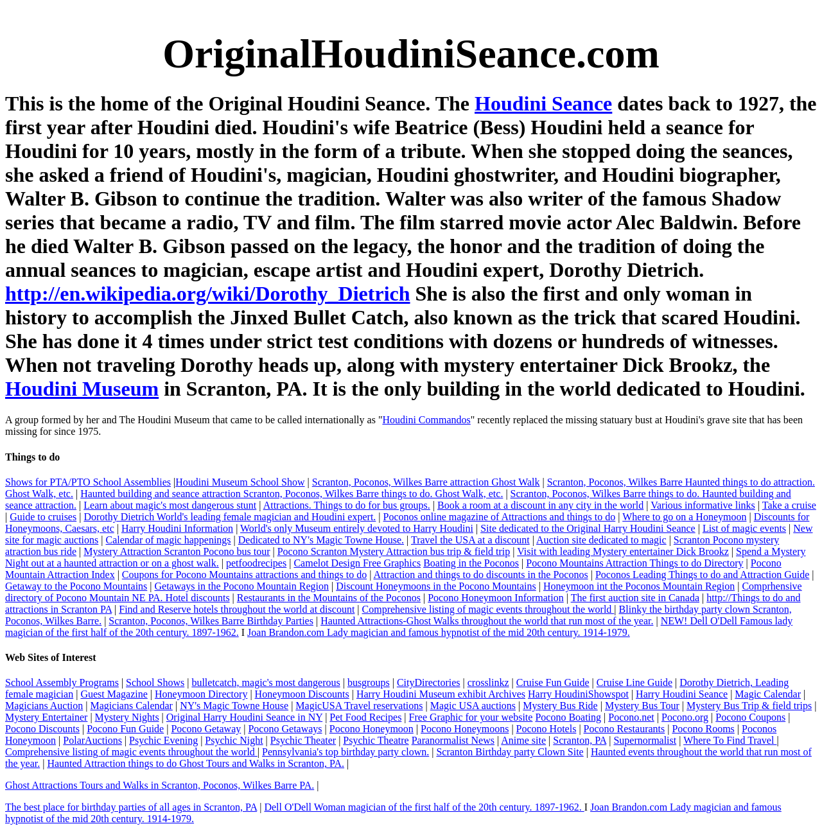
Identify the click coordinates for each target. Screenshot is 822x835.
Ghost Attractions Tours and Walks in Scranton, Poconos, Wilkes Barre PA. (159, 785)
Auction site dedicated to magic (601, 539)
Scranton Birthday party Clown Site (509, 751)
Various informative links (703, 505)
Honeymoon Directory (201, 694)
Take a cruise (789, 505)
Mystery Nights (127, 717)
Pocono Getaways (285, 728)
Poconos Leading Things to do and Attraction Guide (702, 574)
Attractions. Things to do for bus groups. (346, 505)
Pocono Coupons (750, 717)
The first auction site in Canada (635, 597)
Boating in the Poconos (471, 563)
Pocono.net (631, 717)
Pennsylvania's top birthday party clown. (345, 751)
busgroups (368, 682)
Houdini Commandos (426, 419)
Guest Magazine (113, 694)
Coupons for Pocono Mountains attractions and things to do (244, 574)
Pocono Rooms (703, 728)
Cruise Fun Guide (553, 682)
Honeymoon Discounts (302, 694)
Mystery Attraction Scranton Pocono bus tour (176, 551)
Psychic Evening (163, 740)
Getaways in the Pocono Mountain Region (242, 586)
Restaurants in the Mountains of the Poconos (329, 597)
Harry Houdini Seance (682, 694)
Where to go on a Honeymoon (684, 516)
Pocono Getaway (206, 728)
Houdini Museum (82, 388)
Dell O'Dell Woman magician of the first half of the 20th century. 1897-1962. (424, 807)
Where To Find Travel (729, 740)
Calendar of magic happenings (168, 539)
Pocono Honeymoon (371, 728)
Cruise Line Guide (634, 682)
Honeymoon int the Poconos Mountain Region (639, 586)
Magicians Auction (44, 705)
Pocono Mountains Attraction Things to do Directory (634, 563)
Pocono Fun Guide (125, 728)
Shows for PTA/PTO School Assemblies (88, 482)
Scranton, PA (579, 740)
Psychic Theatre (375, 740)
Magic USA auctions (473, 705)
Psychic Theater (303, 740)
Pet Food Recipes (365, 717)
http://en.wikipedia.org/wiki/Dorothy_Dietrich (207, 293)
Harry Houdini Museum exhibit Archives (440, 694)
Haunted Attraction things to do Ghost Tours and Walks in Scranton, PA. (195, 763)
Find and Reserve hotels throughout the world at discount (236, 609)
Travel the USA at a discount (470, 539)
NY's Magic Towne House (234, 705)
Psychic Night (234, 740)
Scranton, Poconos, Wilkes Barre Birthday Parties (211, 620)
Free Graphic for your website (471, 717)
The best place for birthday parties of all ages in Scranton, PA (131, 807)
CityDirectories (428, 682)
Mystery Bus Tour (642, 705)
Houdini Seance (543, 103)
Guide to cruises (43, 516)
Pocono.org (684, 717)
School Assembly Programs (62, 682)
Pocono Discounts (42, 728)
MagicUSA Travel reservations (359, 705)
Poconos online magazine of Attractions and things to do (499, 516)
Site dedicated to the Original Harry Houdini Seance (587, 528)
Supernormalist (644, 740)
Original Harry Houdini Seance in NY (244, 717)
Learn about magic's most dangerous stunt (169, 505)
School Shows (155, 682)
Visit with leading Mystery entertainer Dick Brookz (623, 551)
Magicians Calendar (132, 705)
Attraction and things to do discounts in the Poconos (480, 574)
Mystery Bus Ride (560, 705)
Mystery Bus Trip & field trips (749, 705)
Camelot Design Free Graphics (357, 563)
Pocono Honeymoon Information (496, 597)
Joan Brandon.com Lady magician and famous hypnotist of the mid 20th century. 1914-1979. (438, 632)
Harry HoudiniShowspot (578, 694)
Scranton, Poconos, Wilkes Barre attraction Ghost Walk (426, 482)
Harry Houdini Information (177, 528)
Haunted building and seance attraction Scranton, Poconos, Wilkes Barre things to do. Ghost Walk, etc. (291, 493)
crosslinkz (488, 682)
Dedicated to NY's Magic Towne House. (321, 539)
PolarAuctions (92, 740)
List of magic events (744, 528)
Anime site (523, 740)
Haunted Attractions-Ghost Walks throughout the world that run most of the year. (486, 620)
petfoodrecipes (256, 563)
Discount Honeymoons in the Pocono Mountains (436, 586)
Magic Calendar (768, 694)
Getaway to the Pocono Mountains (76, 586)
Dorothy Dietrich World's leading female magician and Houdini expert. (229, 516)
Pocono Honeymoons (465, 728)
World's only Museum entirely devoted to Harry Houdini (356, 528)
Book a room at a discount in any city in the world (540, 505)
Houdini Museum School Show (239, 482)
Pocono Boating (568, 717)
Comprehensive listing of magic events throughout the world (488, 609)
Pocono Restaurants (624, 728)
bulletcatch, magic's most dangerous (265, 682)
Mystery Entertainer (46, 717)
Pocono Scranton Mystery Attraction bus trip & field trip (394, 551)
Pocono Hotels (546, 728)
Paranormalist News (453, 740)
